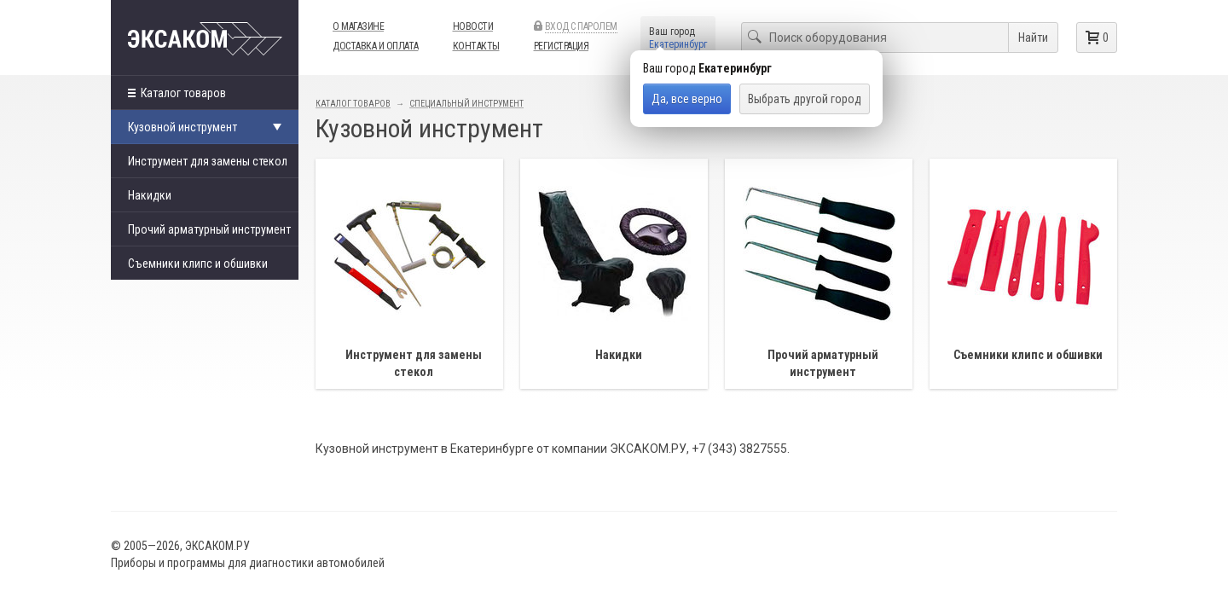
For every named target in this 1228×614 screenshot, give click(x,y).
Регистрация (561, 46)
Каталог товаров (177, 93)
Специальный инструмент (466, 103)
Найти (1033, 37)
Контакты (476, 46)
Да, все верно (687, 99)
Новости (473, 26)
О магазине (358, 26)
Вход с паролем (581, 26)
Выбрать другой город (804, 99)
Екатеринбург (678, 44)
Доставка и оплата (376, 46)
